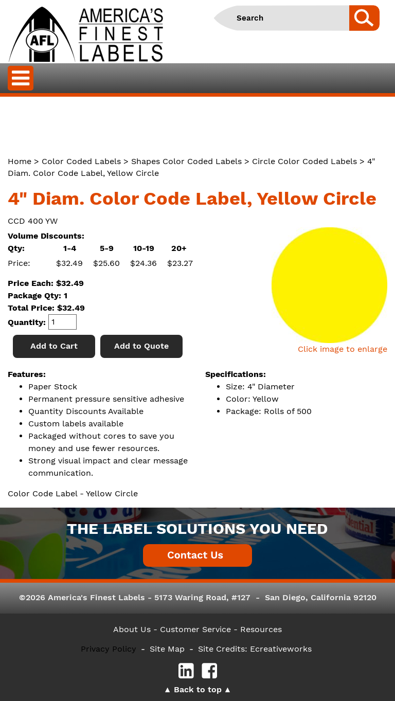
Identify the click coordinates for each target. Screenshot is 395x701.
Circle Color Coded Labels (304, 161)
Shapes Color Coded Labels (186, 161)
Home (19, 161)
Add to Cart (54, 346)
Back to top (198, 689)
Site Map (167, 649)
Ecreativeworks (281, 649)
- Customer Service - (195, 629)
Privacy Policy (108, 649)
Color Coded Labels (81, 161)
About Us (132, 629)
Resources (261, 629)
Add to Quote (141, 346)
